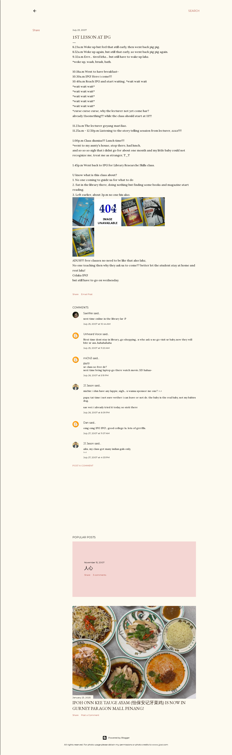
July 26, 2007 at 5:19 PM (95, 375)
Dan (86, 422)
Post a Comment (82, 465)
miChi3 (87, 358)
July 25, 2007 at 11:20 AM (96, 348)
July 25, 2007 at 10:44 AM (96, 324)
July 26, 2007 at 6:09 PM (96, 412)
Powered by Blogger (116, 738)
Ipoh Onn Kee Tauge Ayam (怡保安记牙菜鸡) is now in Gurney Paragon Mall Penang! (129, 705)
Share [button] (36, 30)
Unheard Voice (92, 334)
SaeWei (88, 313)
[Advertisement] (134, 501)
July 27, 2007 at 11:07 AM (96, 433)
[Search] (194, 11)
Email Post (87, 294)
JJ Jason (88, 385)
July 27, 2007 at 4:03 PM (96, 457)
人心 (88, 568)
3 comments (99, 575)
